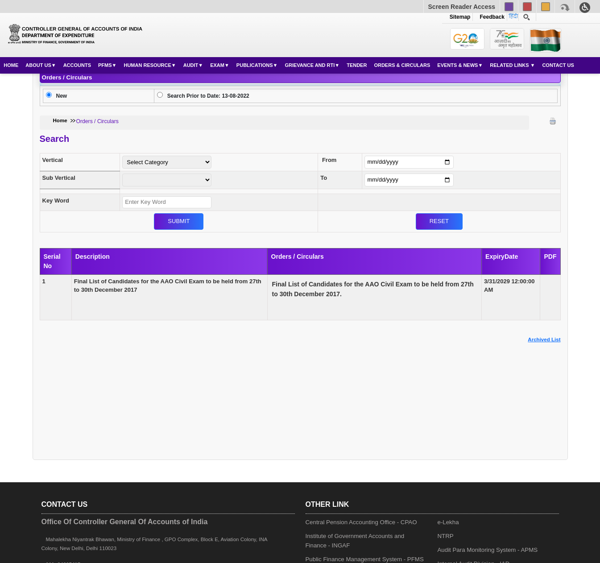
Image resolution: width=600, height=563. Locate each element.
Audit (191, 65)
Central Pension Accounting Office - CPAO (361, 522)
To (323, 177)
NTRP (446, 536)
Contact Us (558, 65)
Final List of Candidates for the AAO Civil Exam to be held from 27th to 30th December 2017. (373, 289)
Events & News (457, 65)
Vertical (52, 160)
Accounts (77, 65)
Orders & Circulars (402, 65)
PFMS (105, 65)
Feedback (491, 17)
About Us (38, 65)
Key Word (55, 200)
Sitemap (460, 17)
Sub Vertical (58, 177)
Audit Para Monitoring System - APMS (488, 549)
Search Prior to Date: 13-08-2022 (208, 96)
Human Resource (147, 65)
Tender (357, 65)
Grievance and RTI (310, 65)
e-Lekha (448, 522)
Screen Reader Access (461, 6)
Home (11, 65)
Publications (254, 65)
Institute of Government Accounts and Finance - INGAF (355, 541)
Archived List (544, 339)
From (329, 160)
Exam (217, 65)
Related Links (510, 65)
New (61, 96)
